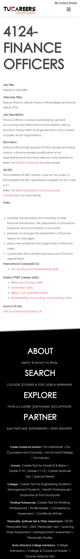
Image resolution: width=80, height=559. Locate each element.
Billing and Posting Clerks (27, 282)
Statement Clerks (22, 287)
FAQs (54, 362)
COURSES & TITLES (33, 384)
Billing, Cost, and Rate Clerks (29, 292)
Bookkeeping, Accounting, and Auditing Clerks (41, 297)
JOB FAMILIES (42, 406)
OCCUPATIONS (61, 406)
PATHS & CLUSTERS (20, 406)
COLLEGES (13, 384)
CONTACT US (40, 362)
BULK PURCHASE (17, 428)
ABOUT (25, 362)
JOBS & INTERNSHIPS (59, 384)
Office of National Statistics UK (22, 311)
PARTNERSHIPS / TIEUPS (44, 428)
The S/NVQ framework (25, 162)
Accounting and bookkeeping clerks (35, 269)
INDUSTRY (66, 428)
